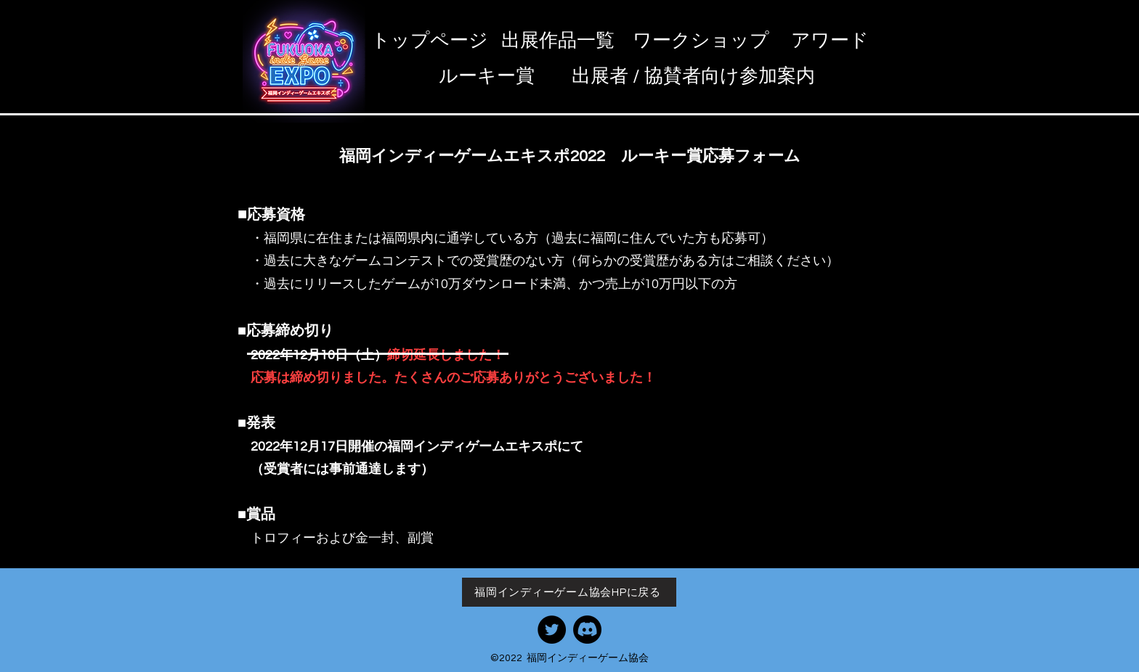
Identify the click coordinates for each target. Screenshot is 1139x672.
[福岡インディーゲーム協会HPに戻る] (569, 592)
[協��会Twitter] (552, 629)
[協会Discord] (587, 629)
